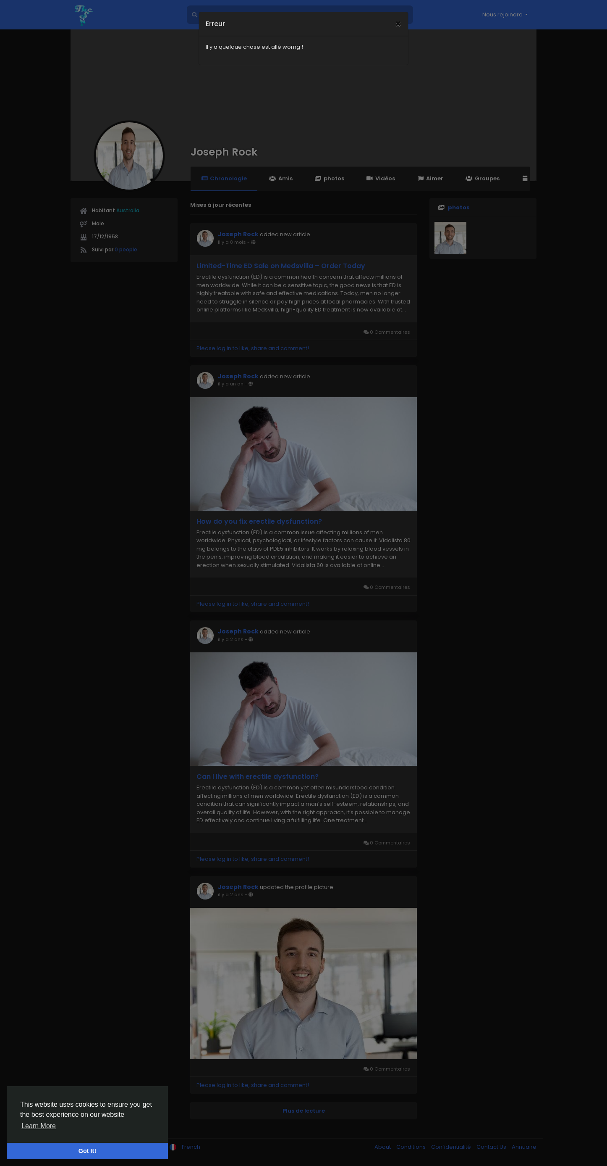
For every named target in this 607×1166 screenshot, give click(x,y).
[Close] (398, 13)
